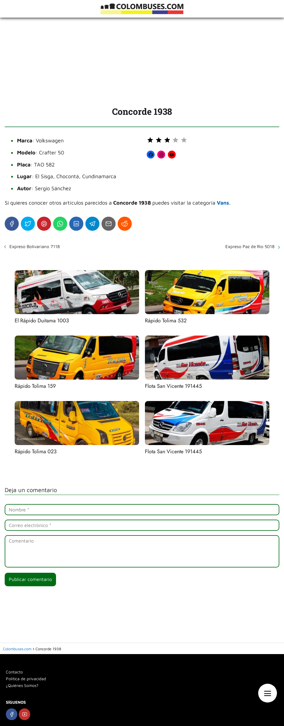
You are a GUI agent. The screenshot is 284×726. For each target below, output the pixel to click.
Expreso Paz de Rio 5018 (250, 246)
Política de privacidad (26, 678)
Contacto (14, 671)
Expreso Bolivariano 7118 (34, 246)
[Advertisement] (142, 62)
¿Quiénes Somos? (22, 685)
